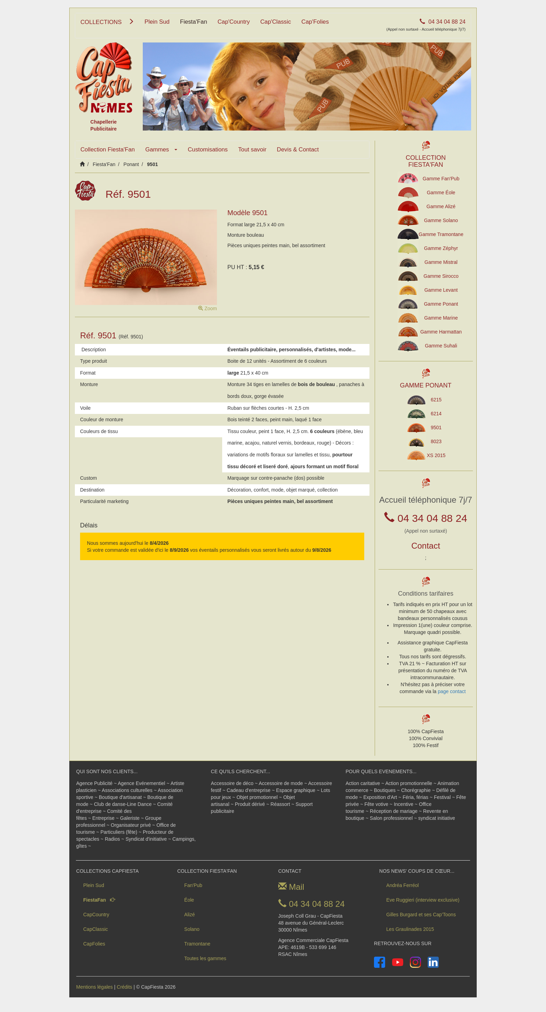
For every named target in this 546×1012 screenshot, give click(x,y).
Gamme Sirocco (440, 276)
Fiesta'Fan (193, 21)
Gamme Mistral (441, 262)
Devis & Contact (298, 149)
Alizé (189, 914)
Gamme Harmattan (441, 332)
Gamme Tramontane (441, 234)
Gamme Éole (441, 192)
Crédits (124, 987)
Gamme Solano (441, 220)
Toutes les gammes (205, 958)
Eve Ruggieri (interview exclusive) (422, 900)
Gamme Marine (441, 318)
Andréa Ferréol (402, 885)
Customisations (208, 149)
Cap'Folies (315, 21)
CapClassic (95, 929)
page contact (452, 691)
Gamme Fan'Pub (441, 178)
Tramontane (197, 944)
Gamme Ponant (441, 304)
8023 (436, 441)
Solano (192, 929)
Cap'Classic (275, 21)
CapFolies (94, 944)
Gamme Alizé (441, 206)
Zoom (207, 308)
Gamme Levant (441, 290)
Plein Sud (157, 21)
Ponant (131, 164)
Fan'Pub (193, 885)
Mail (291, 887)
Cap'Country (234, 21)
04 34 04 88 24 (426, 25)
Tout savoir (252, 149)
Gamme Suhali (441, 345)
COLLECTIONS (107, 22)
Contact (425, 545)
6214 (436, 413)
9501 (436, 427)
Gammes (161, 149)
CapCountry (96, 914)
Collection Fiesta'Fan (107, 149)
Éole (189, 900)
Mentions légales (94, 987)
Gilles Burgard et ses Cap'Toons (421, 914)
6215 (436, 399)
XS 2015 (436, 455)
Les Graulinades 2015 (410, 929)
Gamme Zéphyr (441, 248)
